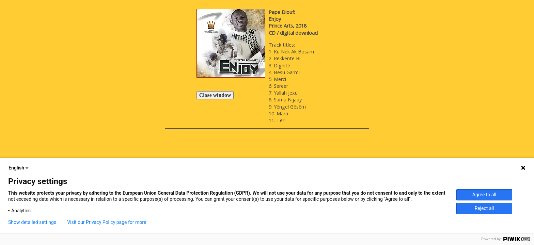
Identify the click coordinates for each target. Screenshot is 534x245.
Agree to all (484, 194)
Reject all (484, 208)
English (19, 167)
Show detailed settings (32, 222)
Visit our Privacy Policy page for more (106, 222)
